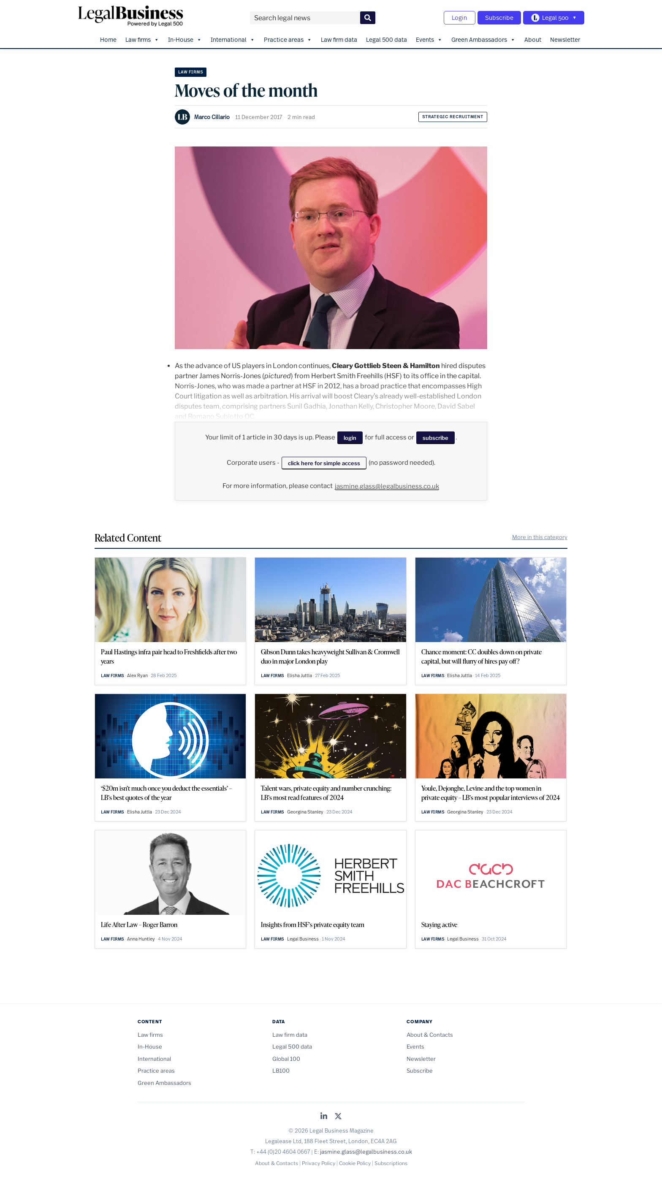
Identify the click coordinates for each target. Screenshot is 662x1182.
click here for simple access (324, 461)
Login (456, 17)
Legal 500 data (386, 38)
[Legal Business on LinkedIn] (324, 1116)
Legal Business (303, 938)
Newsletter (565, 38)
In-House (185, 38)
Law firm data (339, 38)
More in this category (539, 536)
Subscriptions (390, 1162)
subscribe (435, 437)
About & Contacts (430, 1033)
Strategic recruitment (452, 115)
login (350, 437)
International (233, 38)
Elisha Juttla (299, 674)
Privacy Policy (318, 1162)
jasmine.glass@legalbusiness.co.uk (387, 485)
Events (429, 38)
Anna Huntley (141, 938)
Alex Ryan (137, 674)
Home (108, 38)
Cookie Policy (355, 1162)
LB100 (281, 1069)
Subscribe (497, 17)
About (532, 38)
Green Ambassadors (483, 38)
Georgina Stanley (305, 810)
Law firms (142, 38)
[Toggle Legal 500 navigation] (553, 17)
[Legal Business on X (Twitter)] (338, 1116)
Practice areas (288, 38)
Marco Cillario (212, 115)
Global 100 (286, 1057)
